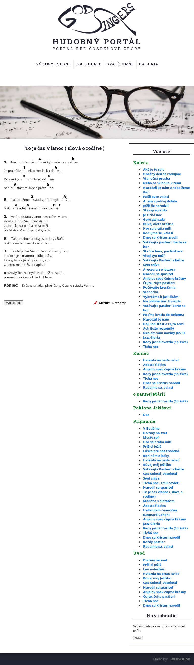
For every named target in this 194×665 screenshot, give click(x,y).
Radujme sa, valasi (158, 387)
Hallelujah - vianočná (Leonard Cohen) (160, 512)
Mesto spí (151, 437)
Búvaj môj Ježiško (157, 464)
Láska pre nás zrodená (161, 451)
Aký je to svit (153, 169)
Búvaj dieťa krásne (158, 224)
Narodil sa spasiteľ (158, 274)
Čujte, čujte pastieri (159, 283)
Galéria (148, 64)
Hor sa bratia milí (157, 228)
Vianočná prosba (156, 178)
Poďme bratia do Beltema (163, 314)
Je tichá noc (152, 214)
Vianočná (150, 292)
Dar (146, 414)
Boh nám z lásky (156, 455)
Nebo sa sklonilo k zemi (162, 183)
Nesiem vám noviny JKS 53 (164, 333)
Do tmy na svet (155, 433)
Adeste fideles (154, 364)
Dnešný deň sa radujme (162, 174)
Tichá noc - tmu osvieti (161, 483)
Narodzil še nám (156, 319)
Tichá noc (150, 346)
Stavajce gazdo (155, 210)
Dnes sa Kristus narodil (161, 383)
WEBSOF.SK (180, 659)
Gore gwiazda (154, 219)
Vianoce (161, 151)
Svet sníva (151, 264)
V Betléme (151, 428)
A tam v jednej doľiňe (160, 201)
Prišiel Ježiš (152, 446)
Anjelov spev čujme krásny (164, 278)
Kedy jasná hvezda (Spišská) (165, 342)
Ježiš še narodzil (156, 205)
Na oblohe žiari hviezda (162, 301)
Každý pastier (154, 542)
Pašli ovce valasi (156, 196)
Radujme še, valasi (158, 233)
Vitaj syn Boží (153, 255)
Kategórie (88, 64)
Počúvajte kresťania (159, 287)
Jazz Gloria (151, 337)
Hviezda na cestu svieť (161, 360)
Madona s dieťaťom (158, 501)
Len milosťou (153, 569)
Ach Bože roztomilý (158, 328)
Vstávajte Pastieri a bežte (163, 260)
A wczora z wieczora (159, 269)
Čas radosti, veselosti (160, 473)
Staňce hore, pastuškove (163, 251)
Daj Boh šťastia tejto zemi (163, 324)
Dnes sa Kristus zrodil (160, 237)
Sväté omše (120, 64)
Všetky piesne (53, 64)
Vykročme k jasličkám (160, 296)
